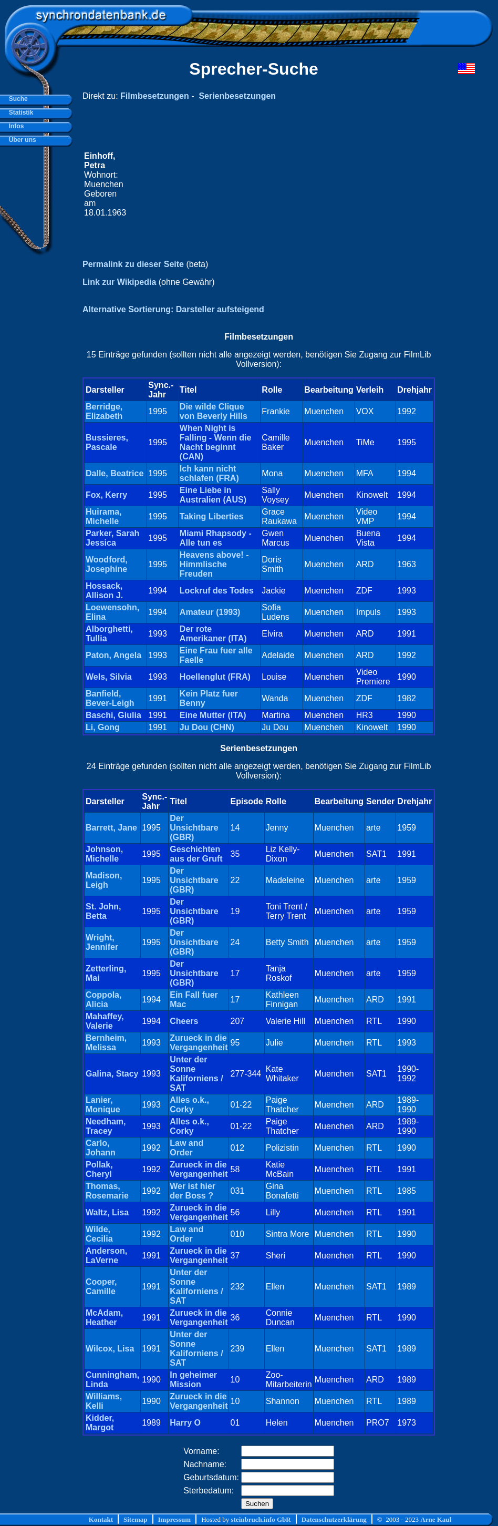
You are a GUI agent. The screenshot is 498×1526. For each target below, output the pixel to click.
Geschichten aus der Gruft (196, 854)
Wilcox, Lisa (110, 1348)
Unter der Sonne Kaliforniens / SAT (196, 1073)
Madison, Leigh (104, 880)
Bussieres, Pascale (107, 442)
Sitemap (135, 1519)
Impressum (174, 1519)
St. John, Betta (103, 911)
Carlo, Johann (101, 1148)
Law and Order (186, 1148)
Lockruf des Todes (217, 590)
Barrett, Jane (111, 827)
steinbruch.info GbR (260, 1519)
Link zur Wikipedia (119, 282)
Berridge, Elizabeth (104, 411)
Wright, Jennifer (102, 942)
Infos (14, 126)
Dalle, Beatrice (114, 473)
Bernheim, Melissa (106, 1042)
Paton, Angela (113, 655)
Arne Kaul (435, 1519)
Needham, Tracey (106, 1126)
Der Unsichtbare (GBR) (194, 828)
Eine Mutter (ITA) (213, 715)
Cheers (184, 1021)
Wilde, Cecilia (99, 1234)
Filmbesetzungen (154, 95)
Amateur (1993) (210, 612)
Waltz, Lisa (107, 1212)
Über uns (20, 140)
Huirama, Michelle (103, 516)
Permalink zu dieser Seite (133, 264)
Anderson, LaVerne (106, 1255)
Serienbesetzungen (237, 95)
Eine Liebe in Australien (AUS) (213, 495)
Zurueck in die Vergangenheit (198, 1042)
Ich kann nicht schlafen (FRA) (209, 473)
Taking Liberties (212, 516)
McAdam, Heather (104, 1317)
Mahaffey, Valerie (105, 1021)
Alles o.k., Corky (189, 1104)
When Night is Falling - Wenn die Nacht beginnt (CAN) (216, 442)
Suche (16, 99)
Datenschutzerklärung (334, 1519)
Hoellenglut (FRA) (215, 676)
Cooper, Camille (101, 1286)
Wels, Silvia (109, 676)
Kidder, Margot (100, 1423)
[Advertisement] (280, 184)
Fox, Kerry (106, 494)
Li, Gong (103, 727)
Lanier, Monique (103, 1104)
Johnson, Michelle (104, 854)
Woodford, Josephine (107, 564)
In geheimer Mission (193, 1379)
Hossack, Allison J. (104, 590)
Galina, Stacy (112, 1073)
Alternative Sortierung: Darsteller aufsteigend (173, 309)
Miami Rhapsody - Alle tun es (216, 538)
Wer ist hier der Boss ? (192, 1191)
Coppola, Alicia (103, 999)
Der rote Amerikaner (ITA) (213, 633)
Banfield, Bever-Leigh (110, 698)
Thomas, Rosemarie (107, 1191)
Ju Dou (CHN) (207, 727)
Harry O (185, 1422)
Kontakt (101, 1519)
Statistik (19, 112)
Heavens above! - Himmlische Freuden (214, 564)
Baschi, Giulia (113, 715)
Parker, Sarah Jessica (112, 538)
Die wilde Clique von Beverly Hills (213, 411)
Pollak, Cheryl (99, 1169)
